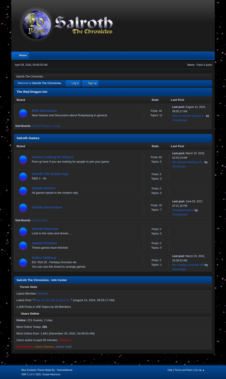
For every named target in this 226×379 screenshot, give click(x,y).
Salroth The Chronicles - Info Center (42, 280)
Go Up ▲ (200, 370)
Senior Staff (63, 346)
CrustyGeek (179, 120)
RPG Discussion (44, 111)
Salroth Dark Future (47, 207)
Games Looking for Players (53, 157)
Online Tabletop (44, 257)
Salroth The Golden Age (50, 174)
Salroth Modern (43, 188)
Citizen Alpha (39, 220)
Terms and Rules (183, 370)
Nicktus (43, 293)
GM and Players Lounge (46, 126)
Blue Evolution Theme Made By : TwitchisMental (46, 370)
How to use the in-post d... (188, 115)
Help (170, 370)
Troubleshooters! (183, 210)
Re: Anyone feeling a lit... (188, 162)
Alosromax (179, 166)
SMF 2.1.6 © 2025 (31, 374)
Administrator (25, 346)
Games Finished (44, 243)
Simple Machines (51, 374)
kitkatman (65, 340)
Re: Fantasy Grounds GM (188, 264)
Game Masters (44, 346)
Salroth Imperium (45, 229)
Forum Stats (27, 287)
